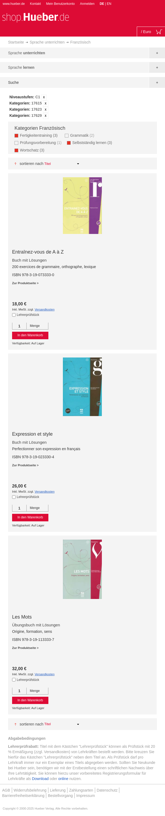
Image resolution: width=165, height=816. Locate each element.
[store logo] (35, 17)
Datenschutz (107, 790)
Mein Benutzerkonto (60, 4)
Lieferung (58, 790)
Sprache (26, 53)
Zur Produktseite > (25, 283)
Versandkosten (45, 309)
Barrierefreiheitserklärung (23, 795)
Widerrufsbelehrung (30, 790)
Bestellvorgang (60, 795)
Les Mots (22, 617)
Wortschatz (34, 150)
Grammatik (82, 135)
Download (40, 779)
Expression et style (32, 434)
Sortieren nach (32, 163)
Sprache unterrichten (47, 42)
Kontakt (35, 4)
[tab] (82, 107)
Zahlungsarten (81, 790)
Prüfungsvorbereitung (41, 142)
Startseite (16, 42)
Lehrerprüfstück (28, 314)
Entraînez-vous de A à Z (38, 252)
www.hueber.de (14, 4)
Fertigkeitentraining (40, 135)
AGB (6, 790)
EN (109, 4)
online (63, 779)
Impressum (85, 795)
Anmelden (87, 4)
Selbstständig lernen (93, 142)
